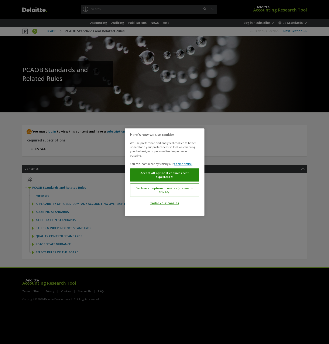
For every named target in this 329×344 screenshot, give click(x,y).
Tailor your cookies (164, 203)
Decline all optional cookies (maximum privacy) (164, 190)
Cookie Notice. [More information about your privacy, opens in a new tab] (183, 164)
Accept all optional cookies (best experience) (164, 175)
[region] (164, 172)
